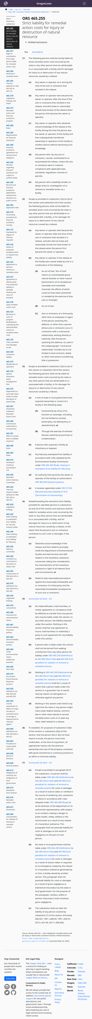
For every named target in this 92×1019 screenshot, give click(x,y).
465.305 (12, 206)
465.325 (12, 267)
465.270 (11, 99)
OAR (80, 983)
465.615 (11, 790)
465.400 (9, 446)
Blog (57, 970)
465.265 (12, 86)
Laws (80, 979)
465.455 (12, 575)
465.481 (12, 628)
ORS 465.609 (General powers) (49, 482)
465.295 (11, 170)
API (56, 978)
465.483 (12, 641)
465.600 (12, 733)
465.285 (11, 136)
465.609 (12, 764)
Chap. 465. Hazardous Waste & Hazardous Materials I (28, 12)
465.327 (11, 287)
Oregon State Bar (37, 963)
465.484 (12, 655)
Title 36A (26, 9)
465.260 (12, 73)
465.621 (10, 808)
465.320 (12, 251)
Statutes (81, 971)
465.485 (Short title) (47, 659)
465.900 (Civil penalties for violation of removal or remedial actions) (54, 663)
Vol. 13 (17, 9)
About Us (59, 974)
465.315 (11, 234)
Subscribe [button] (10, 978)
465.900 (12, 820)
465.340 (10, 354)
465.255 (12, 37)
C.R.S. (80, 967)
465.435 (12, 520)
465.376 (11, 377)
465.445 (10, 549)
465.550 (11, 692)
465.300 (11, 191)
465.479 (11, 606)
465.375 (12, 364)
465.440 (11, 536)
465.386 (11, 425)
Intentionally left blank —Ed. (40, 599)
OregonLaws (44, 3)
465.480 (12, 616)
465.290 (12, 151)
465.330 (12, 304)
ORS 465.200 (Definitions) (60, 655)
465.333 (12, 323)
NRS (80, 975)
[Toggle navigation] (84, 3)
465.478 (10, 598)
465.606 (9, 756)
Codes (80, 964)
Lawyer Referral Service (36, 977)
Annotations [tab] (39, 52)
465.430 (10, 507)
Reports (58, 989)
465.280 (9, 126)
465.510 (12, 679)
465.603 (11, 745)
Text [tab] (26, 52)
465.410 (11, 464)
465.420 (12, 478)
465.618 (10, 800)
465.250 (12, 17)
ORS (11, 9)
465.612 (11, 776)
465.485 (10, 667)
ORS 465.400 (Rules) (59, 802)
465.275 (10, 114)
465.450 (11, 561)
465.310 (11, 218)
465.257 (11, 59)
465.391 (12, 437)
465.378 (12, 395)
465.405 (9, 453)
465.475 (12, 587)
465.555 (12, 712)
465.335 (12, 343)
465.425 (12, 493)
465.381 (11, 411)
